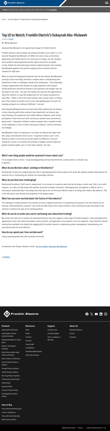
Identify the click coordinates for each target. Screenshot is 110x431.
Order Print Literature (32, 355)
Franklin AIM (30, 344)
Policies (80, 427)
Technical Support (53, 333)
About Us (74, 326)
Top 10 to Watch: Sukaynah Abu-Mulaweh (51, 246)
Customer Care (52, 330)
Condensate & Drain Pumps (11, 379)
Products (6, 326)
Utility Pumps (6, 383)
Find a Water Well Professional (11, 408)
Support (51, 326)
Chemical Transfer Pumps (10, 390)
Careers (72, 333)
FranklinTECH (30, 348)
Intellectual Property (69, 427)
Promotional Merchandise (34, 351)
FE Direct (28, 337)
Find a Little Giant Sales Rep (11, 416)
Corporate (73, 337)
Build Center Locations (9, 419)
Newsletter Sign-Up (76, 330)
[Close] (107, 9)
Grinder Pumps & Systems (10, 372)
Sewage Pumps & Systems (10, 368)
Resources (30, 326)
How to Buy (7, 404)
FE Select (29, 340)
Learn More (53, 10)
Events (28, 333)
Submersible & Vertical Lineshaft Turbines (9, 334)
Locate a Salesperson (9, 412)
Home (4, 19)
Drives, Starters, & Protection (11, 358)
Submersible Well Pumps (10, 330)
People (11, 39)
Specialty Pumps (7, 386)
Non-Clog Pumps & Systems (11, 375)
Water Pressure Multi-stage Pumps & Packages (10, 353)
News (27, 330)
